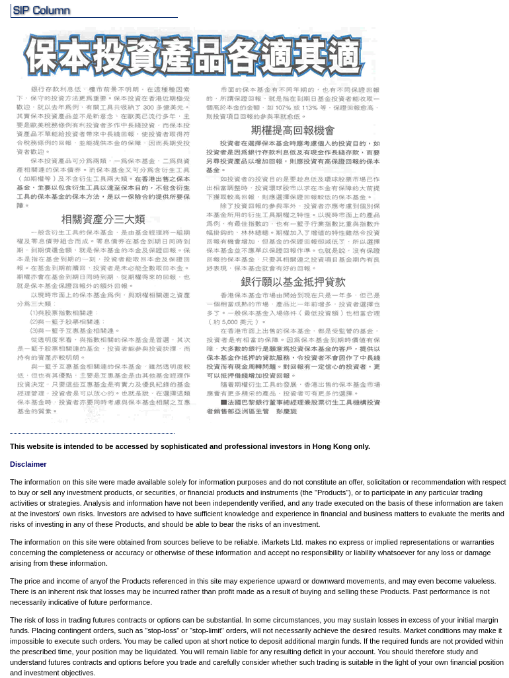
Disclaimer (28, 464)
